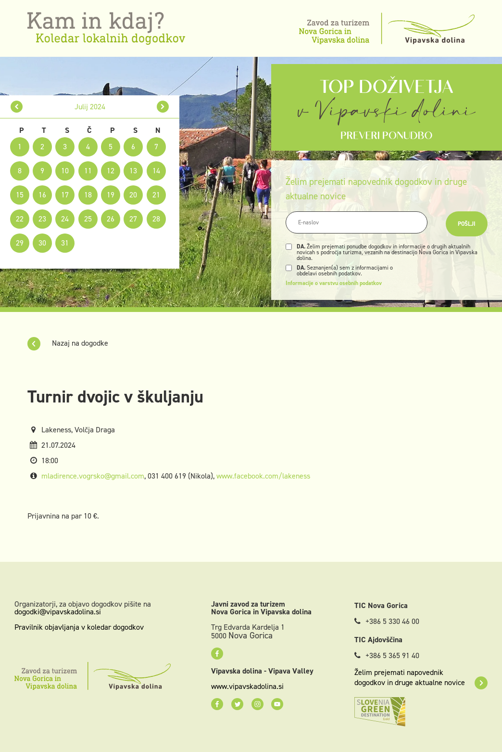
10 (65, 171)
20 (133, 195)
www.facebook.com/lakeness (263, 476)
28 (156, 219)
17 (65, 195)
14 (156, 171)
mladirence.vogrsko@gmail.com (92, 476)
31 (65, 243)
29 (20, 243)
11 (88, 171)
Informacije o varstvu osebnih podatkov (334, 283)
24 (65, 219)
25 (88, 219)
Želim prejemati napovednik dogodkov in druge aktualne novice (421, 677)
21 (156, 195)
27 (133, 219)
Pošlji (467, 224)
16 (42, 195)
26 (110, 219)
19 (110, 195)
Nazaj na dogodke (67, 343)
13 (133, 171)
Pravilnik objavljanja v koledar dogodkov (79, 627)
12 (110, 171)
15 (20, 195)
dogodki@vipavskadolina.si (57, 612)
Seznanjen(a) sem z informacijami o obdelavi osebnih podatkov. (345, 270)
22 (20, 219)
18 (88, 195)
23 (42, 219)
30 (42, 243)
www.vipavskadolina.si (247, 686)
